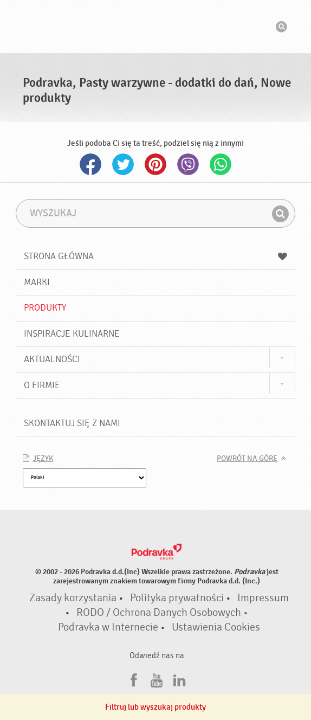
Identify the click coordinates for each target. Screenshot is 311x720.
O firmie (42, 385)
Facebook (90, 164)
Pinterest (155, 164)
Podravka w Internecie (108, 627)
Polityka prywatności (177, 598)
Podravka (155, 26)
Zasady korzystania (72, 598)
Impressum (263, 598)
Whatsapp (220, 164)
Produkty (45, 308)
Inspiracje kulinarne (72, 334)
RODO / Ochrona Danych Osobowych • (162, 613)
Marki (37, 282)
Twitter (123, 164)
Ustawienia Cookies (216, 627)
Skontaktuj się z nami (72, 423)
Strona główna (156, 256)
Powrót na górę (247, 458)
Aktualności (52, 359)
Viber (188, 164)
